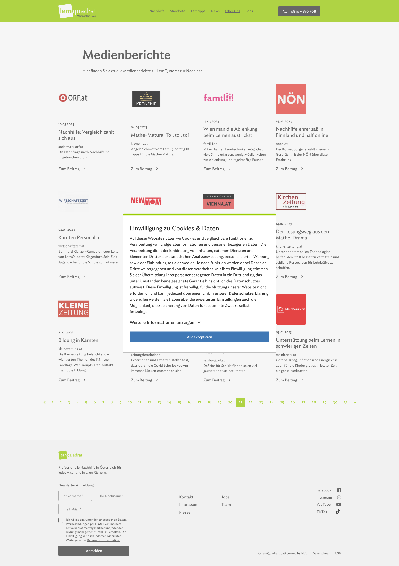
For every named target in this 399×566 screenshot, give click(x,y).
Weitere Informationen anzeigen (162, 322)
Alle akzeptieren (199, 336)
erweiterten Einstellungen (218, 299)
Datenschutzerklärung (248, 293)
